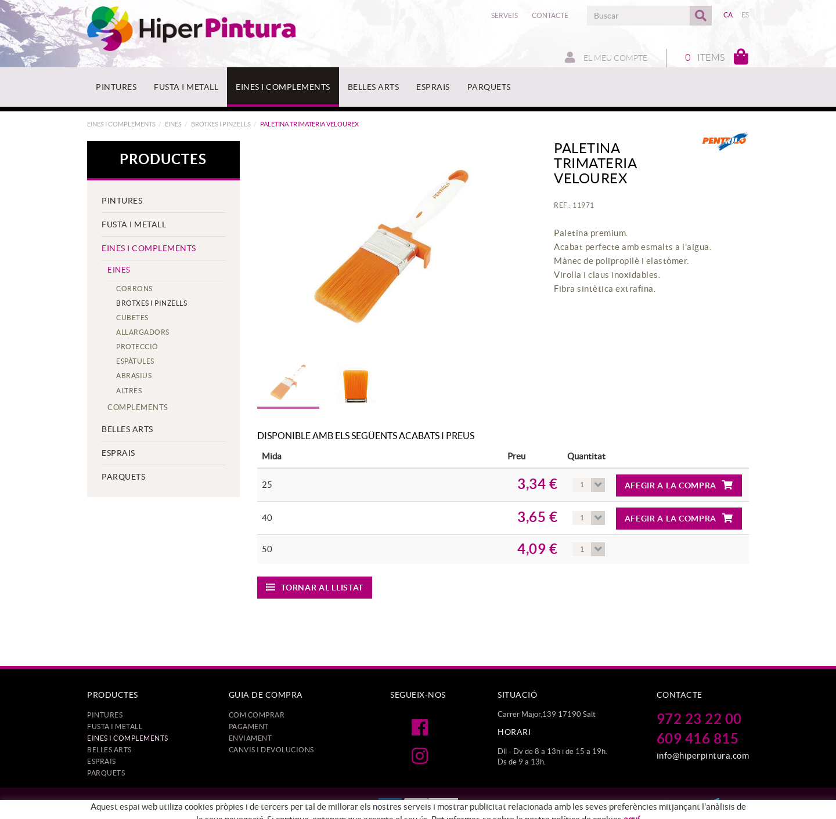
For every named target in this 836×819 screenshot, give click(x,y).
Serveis (504, 15)
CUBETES (132, 317)
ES (745, 15)
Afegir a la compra (679, 485)
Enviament (250, 738)
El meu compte (606, 57)
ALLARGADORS (143, 332)
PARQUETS (123, 476)
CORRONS (134, 288)
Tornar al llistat (315, 587)
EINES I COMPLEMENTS (121, 124)
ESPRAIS (118, 453)
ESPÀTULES (135, 361)
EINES (173, 124)
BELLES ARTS (127, 429)
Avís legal (250, 805)
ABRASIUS (134, 375)
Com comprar (257, 715)
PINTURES (122, 200)
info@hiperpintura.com (703, 755)
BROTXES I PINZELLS (221, 124)
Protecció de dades (119, 805)
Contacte (550, 15)
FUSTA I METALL (134, 224)
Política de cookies (193, 805)
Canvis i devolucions (271, 749)
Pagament (249, 726)
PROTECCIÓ (137, 346)
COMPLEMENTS (137, 407)
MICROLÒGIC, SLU (669, 803)
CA (728, 15)
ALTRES (129, 390)
